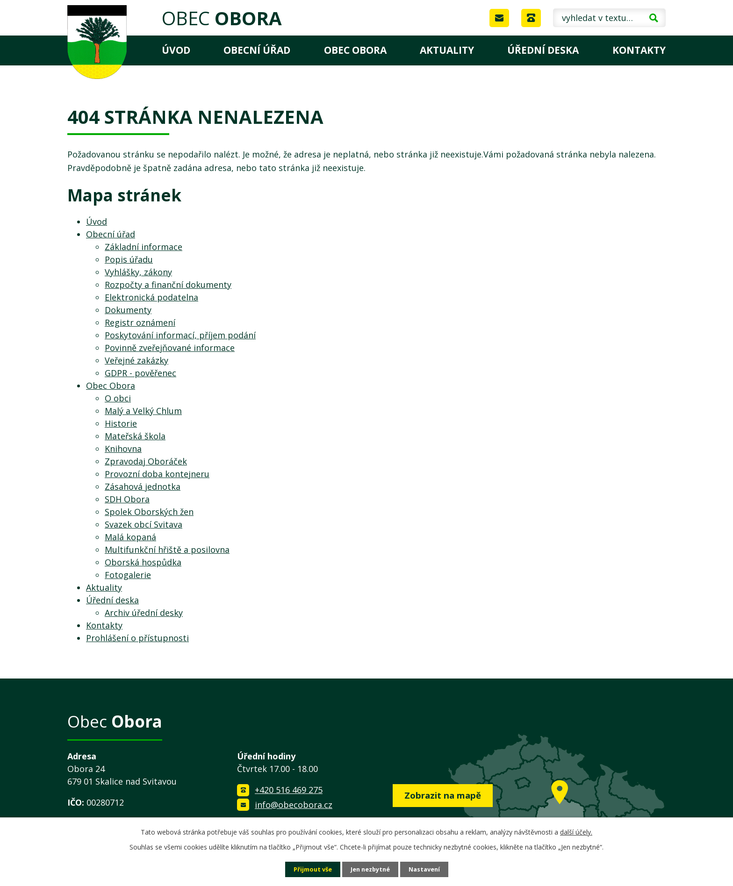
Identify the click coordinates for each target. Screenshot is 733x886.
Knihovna (123, 448)
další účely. (576, 831)
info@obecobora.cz (293, 804)
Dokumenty (128, 309)
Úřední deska (543, 50)
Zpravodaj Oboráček (146, 461)
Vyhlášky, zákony (138, 272)
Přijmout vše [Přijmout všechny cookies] (308, 869)
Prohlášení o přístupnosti (137, 637)
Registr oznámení (140, 322)
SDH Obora (127, 499)
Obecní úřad (256, 50)
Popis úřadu (129, 259)
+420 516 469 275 (289, 789)
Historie (121, 423)
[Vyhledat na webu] (609, 17)
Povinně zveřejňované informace (170, 347)
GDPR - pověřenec (140, 373)
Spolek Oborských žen (149, 511)
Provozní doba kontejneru (157, 473)
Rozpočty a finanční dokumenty (168, 284)
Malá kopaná (130, 537)
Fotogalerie (128, 574)
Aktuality (447, 50)
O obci (118, 398)
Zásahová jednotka (142, 486)
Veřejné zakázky (136, 360)
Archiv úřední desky (144, 612)
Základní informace (143, 246)
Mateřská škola (135, 436)
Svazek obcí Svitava (143, 524)
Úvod (176, 50)
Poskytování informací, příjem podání (180, 335)
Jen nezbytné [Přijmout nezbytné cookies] (370, 869)
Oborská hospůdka (143, 562)
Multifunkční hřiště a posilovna (167, 549)
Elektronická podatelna (151, 297)
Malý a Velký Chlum (143, 410)
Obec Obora (355, 50)
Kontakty (639, 50)
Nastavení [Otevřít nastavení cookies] (428, 869)
